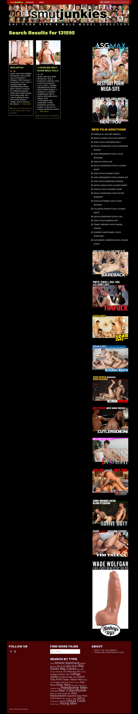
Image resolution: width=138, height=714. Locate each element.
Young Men (13, 113)
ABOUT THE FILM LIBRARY (105, 650)
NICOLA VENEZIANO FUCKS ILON (108, 217)
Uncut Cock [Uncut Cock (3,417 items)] (75, 701)
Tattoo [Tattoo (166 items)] (74, 698)
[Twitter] (11, 651)
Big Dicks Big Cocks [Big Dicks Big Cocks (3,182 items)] (66, 667)
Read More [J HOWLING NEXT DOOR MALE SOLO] (44, 111)
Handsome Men (20, 110)
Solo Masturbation (54, 115)
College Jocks (16, 108)
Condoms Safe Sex (26, 108)
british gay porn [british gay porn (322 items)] (73, 671)
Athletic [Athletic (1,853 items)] (60, 663)
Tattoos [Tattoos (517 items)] (81, 698)
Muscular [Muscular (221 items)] (53, 693)
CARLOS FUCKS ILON (103, 162)
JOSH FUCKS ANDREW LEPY (106, 221)
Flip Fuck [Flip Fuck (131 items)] (76, 682)
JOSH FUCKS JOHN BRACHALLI (107, 142)
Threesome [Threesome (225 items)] (54, 701)
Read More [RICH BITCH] (26, 104)
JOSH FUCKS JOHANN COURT (107, 173)
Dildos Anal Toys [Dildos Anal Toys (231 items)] (61, 682)
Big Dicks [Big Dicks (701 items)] (72, 666)
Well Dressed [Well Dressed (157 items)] (54, 704)
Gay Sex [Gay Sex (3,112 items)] (63, 685)
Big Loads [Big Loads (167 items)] (80, 669)
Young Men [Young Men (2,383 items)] (68, 703)
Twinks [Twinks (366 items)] (63, 701)
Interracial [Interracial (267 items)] (54, 691)
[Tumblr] (15, 651)
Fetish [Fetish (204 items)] (71, 682)
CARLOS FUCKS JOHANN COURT (108, 189)
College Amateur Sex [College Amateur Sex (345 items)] (59, 674)
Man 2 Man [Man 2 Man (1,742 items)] (67, 690)
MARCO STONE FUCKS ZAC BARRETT (110, 138)
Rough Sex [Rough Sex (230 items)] (66, 693)
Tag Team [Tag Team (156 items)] (69, 698)
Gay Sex (12, 110)
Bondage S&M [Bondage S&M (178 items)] (61, 672)
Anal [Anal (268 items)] (52, 663)
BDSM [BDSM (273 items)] (83, 663)
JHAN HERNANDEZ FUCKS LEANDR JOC (111, 177)
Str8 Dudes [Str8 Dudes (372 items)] (55, 698)
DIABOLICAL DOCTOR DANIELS (107, 134)
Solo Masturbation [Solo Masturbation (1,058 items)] (63, 694)
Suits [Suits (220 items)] (63, 698)
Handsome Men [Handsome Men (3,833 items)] (74, 687)
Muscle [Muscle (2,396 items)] (80, 690)
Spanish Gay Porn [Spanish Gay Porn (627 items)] (77, 695)
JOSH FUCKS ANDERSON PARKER (108, 181)
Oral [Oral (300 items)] (59, 693)
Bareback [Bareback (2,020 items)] (73, 663)
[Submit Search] (101, 2)
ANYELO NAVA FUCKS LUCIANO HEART (111, 185)
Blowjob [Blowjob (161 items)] (52, 672)
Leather (28, 110)
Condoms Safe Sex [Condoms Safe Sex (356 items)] (67, 677)
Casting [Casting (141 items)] (83, 671)
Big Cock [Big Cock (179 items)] (53, 666)
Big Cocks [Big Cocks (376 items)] (62, 666)
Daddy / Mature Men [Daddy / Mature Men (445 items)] (72, 679)
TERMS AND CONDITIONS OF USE (109, 652)
